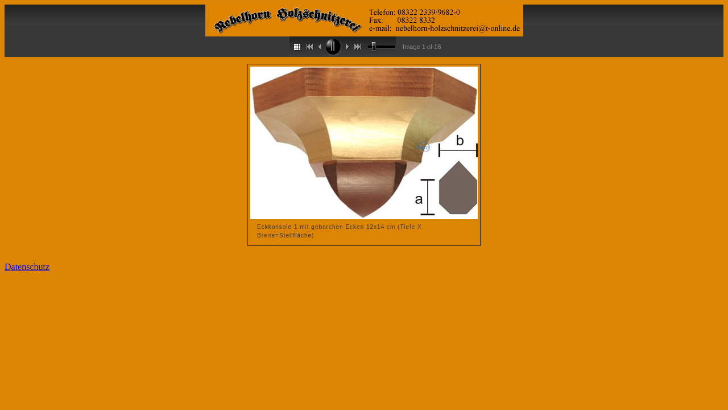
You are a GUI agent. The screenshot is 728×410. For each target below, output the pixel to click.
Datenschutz (27, 267)
